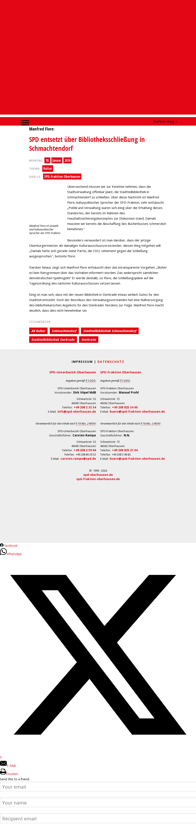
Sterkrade (88, 339)
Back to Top (190, 822)
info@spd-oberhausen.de (77, 411)
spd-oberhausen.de (98, 475)
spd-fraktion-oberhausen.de (98, 479)
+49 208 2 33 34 (85, 407)
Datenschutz (110, 362)
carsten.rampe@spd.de (78, 459)
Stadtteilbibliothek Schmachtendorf (109, 331)
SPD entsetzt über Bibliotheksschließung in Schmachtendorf (87, 144)
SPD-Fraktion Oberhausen (62, 176)
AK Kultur (38, 331)
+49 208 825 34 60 (125, 407)
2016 (67, 160)
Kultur (47, 168)
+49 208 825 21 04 (125, 450)
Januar (56, 160)
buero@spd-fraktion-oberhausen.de (137, 411)
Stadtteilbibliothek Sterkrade (53, 339)
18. (47, 160)
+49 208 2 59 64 (85, 450)
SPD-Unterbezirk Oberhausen (72, 372)
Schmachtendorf (64, 331)
